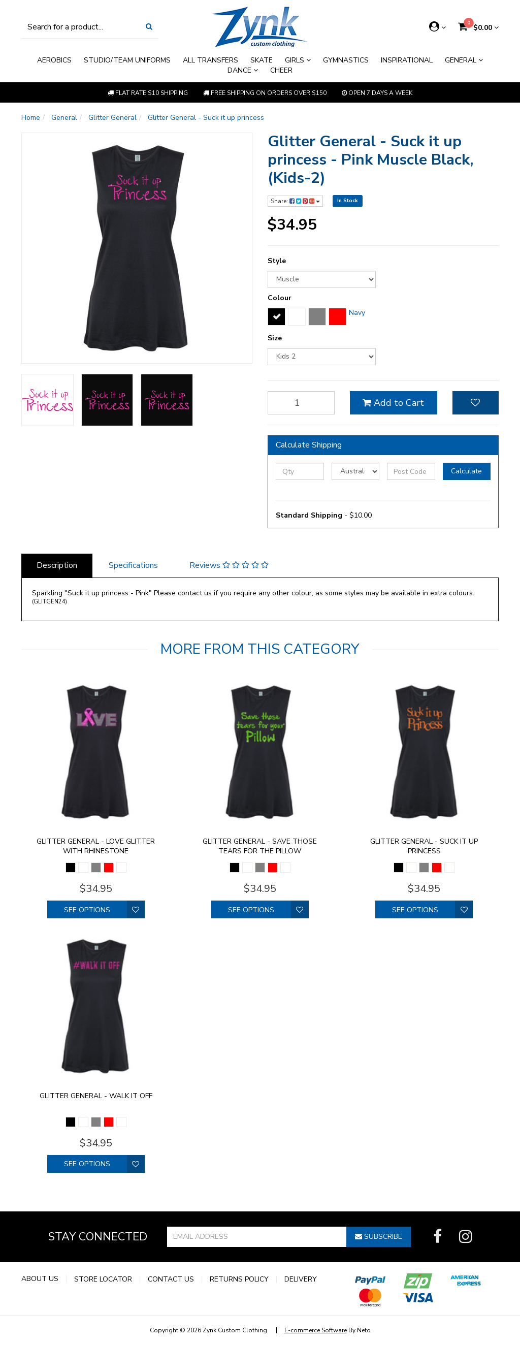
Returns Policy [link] (239, 1279)
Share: (295, 201)
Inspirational (407, 60)
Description (57, 565)
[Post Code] (411, 471)
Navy (357, 312)
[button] (475, 402)
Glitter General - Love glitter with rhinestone (96, 846)
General (464, 60)
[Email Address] (257, 1237)
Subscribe (378, 1236)
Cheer (281, 70)
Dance (243, 70)
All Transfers (210, 60)
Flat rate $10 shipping (148, 93)
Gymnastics (346, 60)
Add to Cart (393, 403)
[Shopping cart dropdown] (478, 28)
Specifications (133, 565)
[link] (437, 1237)
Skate (261, 60)
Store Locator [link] (103, 1279)
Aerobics (54, 60)
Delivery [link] (300, 1279)
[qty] (301, 402)
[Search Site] (149, 26)
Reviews (229, 565)
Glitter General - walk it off (96, 1096)
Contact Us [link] (171, 1279)
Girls (298, 60)
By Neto (327, 1330)
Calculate (466, 471)
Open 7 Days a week (377, 93)
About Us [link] (39, 1279)
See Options (87, 910)
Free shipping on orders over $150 (265, 93)
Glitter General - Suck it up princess (424, 846)
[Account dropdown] (437, 27)
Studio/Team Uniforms (127, 60)
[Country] (356, 471)
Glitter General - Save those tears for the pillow (260, 846)
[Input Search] (80, 26)
